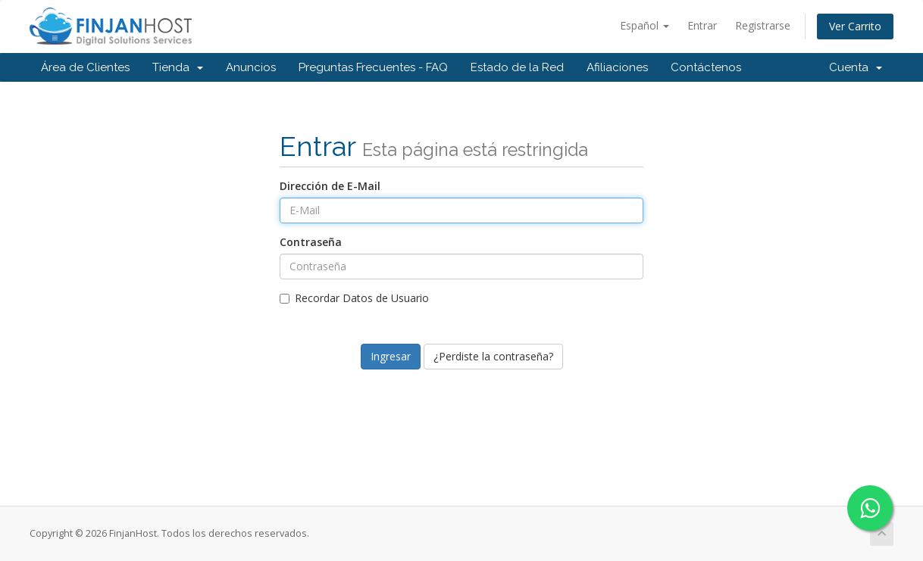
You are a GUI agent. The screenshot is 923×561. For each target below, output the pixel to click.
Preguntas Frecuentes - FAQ (373, 67)
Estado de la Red (517, 67)
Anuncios (251, 67)
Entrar (702, 25)
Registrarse (762, 25)
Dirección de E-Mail (330, 186)
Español (644, 25)
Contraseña (311, 242)
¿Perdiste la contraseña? (493, 356)
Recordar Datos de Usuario (354, 298)
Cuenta (855, 67)
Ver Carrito (855, 26)
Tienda (177, 67)
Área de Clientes (85, 67)
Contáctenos (706, 67)
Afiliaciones (617, 67)
